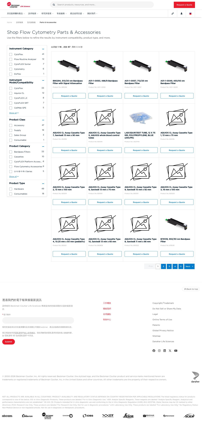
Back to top (191, 289)
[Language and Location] (190, 13)
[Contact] (172, 13)
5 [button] (181, 266)
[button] (53, 4)
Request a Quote (184, 5)
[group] (27, 54)
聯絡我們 (107, 309)
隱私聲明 (18, 333)
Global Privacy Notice (163, 330)
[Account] (181, 13)
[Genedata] (68, 416)
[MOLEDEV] (148, 416)
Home (9, 22)
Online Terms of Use (162, 319)
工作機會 (107, 303)
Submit (8, 342)
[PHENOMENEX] (169, 416)
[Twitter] (170, 351)
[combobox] (101, 4)
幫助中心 (107, 319)
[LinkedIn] (164, 351)
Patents (156, 325)
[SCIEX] (189, 416)
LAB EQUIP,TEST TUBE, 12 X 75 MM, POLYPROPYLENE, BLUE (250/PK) (140, 135)
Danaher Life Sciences (163, 341)
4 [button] (175, 266)
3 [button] (169, 266)
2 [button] (163, 266)
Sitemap (156, 336)
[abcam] (7, 416)
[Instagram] (159, 351)
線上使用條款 (29, 333)
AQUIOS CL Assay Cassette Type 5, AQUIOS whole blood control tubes (104, 135)
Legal (155, 314)
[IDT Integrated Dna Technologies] (108, 416)
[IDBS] (88, 416)
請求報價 (19, 22)
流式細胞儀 (31, 22)
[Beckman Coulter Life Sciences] (47, 416)
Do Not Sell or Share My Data (166, 309)
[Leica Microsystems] (128, 416)
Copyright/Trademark (163, 303)
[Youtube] (175, 351)
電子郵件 (6, 314)
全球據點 (107, 314)
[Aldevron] (27, 416)
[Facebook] (153, 351)
